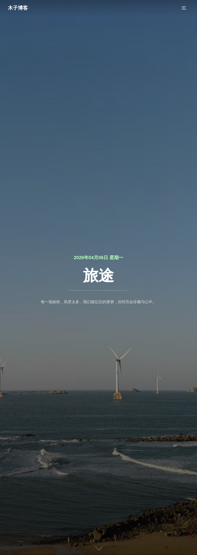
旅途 (98, 275)
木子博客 (18, 8)
